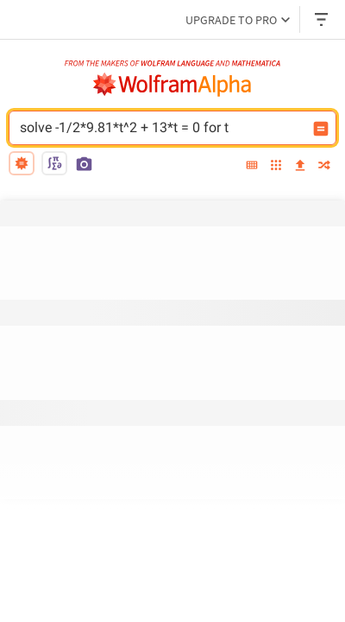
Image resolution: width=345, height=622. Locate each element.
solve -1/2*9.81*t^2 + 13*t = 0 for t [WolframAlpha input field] (161, 127)
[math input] (54, 163)
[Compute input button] (320, 128)
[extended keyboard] (252, 166)
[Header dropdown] (322, 19)
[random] (324, 166)
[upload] (300, 166)
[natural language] (21, 163)
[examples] (276, 166)
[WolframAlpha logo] (172, 85)
